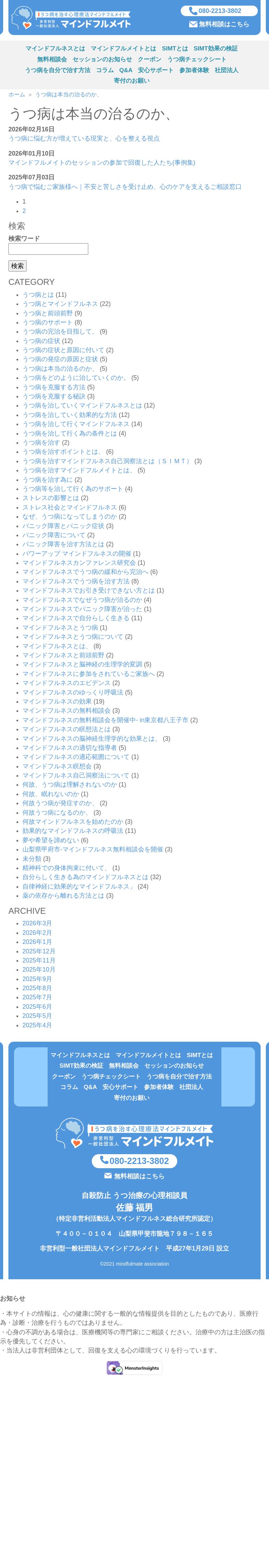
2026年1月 (37, 942)
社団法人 (227, 71)
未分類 (31, 859)
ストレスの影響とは (50, 498)
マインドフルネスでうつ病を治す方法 (76, 581)
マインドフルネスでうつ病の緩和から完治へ (85, 572)
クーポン (149, 60)
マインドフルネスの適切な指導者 (69, 748)
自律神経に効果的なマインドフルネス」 (79, 887)
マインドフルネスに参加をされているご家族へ (88, 674)
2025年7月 (37, 998)
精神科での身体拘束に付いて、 (66, 868)
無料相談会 (52, 60)
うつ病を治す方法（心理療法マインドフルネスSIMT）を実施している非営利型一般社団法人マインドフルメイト (74, 18)
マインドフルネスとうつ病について (72, 637)
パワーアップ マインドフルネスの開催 (76, 554)
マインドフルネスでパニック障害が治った (82, 610)
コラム (105, 71)
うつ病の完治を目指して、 (60, 332)
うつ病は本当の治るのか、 (68, 95)
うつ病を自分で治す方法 (57, 71)
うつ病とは (38, 295)
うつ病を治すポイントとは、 (63, 452)
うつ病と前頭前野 (47, 313)
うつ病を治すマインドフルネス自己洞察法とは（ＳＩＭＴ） (107, 461)
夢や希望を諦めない (50, 840)
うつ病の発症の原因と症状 (60, 360)
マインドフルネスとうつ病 (60, 628)
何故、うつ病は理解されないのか (69, 785)
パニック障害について (53, 536)
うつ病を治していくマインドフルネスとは (82, 406)
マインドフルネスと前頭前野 (63, 656)
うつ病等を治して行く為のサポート (72, 489)
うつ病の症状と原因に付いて (63, 351)
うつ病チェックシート (197, 60)
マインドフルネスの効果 (57, 702)
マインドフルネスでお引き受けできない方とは (88, 591)
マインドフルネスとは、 (57, 646)
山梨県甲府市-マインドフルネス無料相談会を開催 (92, 850)
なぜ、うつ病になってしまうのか (69, 517)
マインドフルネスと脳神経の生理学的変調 (82, 665)
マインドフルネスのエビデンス (66, 683)
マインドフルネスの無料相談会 (66, 711)
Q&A (126, 71)
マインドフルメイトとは (123, 49)
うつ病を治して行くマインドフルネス (76, 425)
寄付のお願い (132, 81)
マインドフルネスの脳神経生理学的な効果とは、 (91, 739)
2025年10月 (39, 970)
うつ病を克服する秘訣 (53, 397)
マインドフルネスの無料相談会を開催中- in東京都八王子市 (105, 720)
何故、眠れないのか (50, 794)
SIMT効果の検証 (216, 49)
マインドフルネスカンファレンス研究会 (79, 563)
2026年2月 (37, 933)
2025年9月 (37, 979)
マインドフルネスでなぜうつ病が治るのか (82, 600)
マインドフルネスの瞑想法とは (66, 730)
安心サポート (156, 71)
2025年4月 (37, 1025)
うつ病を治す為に (47, 480)
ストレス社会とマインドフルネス (69, 508)
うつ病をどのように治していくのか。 (76, 378)
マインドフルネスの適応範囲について (76, 757)
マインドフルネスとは (55, 49)
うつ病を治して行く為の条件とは (69, 434)
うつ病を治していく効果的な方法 (69, 415)
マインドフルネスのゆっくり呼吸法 (72, 693)
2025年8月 (37, 989)
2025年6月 (37, 1007)
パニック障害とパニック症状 (63, 526)
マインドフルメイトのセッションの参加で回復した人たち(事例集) (101, 163)
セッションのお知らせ (102, 60)
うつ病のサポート (47, 323)
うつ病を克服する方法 (53, 387)
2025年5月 (37, 1016)
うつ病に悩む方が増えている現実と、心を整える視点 (84, 139)
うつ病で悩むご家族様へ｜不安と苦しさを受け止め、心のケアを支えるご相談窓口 (125, 187)
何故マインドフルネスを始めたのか (72, 822)
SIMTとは (175, 49)
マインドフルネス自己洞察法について (76, 776)
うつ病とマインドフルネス (60, 304)
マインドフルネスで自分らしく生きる (76, 619)
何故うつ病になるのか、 (57, 813)
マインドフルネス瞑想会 (57, 766)
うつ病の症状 (41, 341)
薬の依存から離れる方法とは (63, 896)
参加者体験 (194, 71)
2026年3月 (37, 924)
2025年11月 (39, 961)
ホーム (16, 95)
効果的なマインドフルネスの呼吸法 (72, 831)
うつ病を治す (41, 443)
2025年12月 (39, 952)
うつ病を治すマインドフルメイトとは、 (79, 471)
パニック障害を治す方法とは (63, 545)
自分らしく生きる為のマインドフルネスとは (85, 878)
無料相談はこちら (224, 24)
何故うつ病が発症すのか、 (60, 804)
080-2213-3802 (220, 11)
